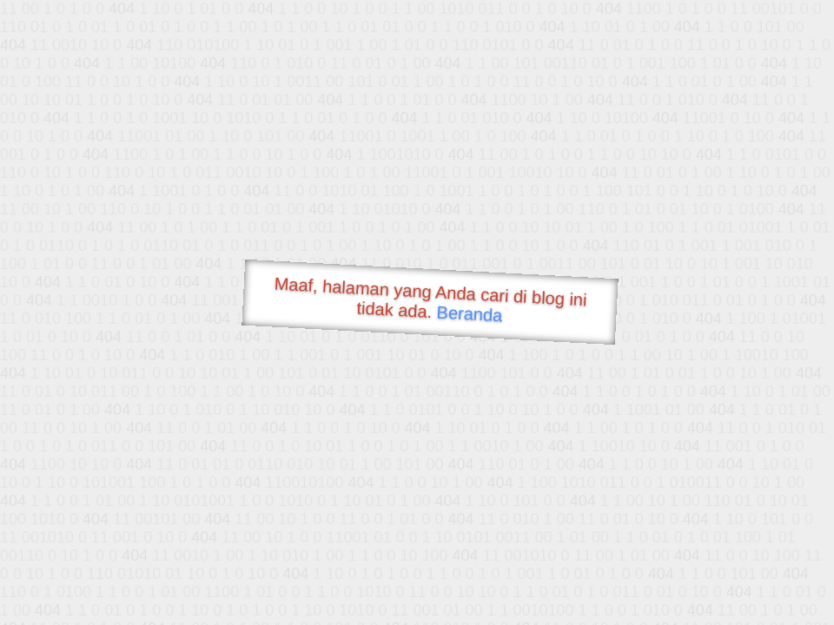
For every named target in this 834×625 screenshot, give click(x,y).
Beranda (469, 313)
